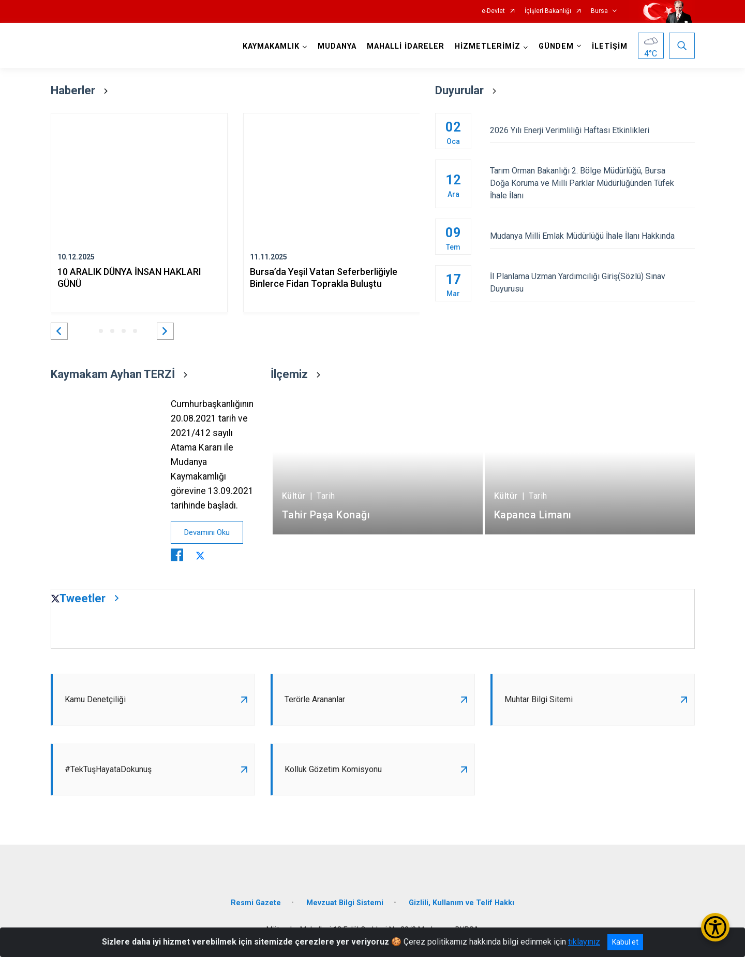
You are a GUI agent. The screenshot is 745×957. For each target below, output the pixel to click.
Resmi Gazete (256, 902)
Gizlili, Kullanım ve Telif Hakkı (461, 902)
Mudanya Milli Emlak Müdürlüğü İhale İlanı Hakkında (592, 236)
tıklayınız (584, 942)
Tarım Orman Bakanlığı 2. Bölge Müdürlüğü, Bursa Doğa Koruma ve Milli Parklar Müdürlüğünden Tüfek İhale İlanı (592, 183)
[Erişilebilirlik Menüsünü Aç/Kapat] (715, 927)
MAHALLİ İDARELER (405, 46)
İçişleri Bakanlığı (548, 11)
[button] (59, 331)
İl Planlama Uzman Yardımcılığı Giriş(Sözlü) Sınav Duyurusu (592, 282)
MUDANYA (337, 46)
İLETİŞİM (610, 46)
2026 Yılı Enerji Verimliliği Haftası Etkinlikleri (592, 130)
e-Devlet (493, 11)
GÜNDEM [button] (556, 46)
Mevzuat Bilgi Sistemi (344, 902)
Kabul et (625, 942)
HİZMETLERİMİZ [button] (487, 46)
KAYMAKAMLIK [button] (271, 46)
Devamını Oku (207, 532)
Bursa (599, 11)
